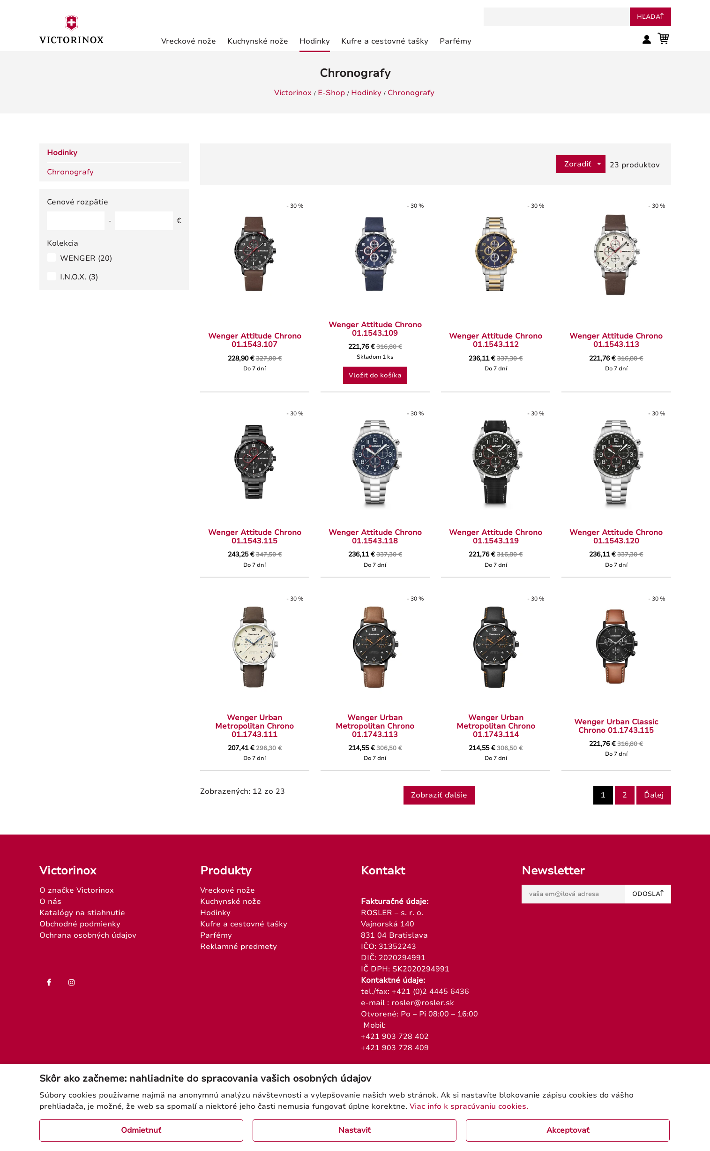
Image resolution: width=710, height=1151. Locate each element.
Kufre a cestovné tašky (243, 924)
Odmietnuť (141, 1130)
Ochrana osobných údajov (87, 935)
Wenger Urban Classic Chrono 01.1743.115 (616, 726)
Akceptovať (568, 1130)
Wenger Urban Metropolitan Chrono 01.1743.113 (375, 726)
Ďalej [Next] (654, 795)
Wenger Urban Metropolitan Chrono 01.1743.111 (254, 726)
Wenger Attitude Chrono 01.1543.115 (254, 536)
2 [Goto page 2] (624, 795)
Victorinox (293, 93)
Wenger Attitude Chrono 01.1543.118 (375, 536)
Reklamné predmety (238, 946)
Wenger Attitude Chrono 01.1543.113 (616, 340)
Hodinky (366, 93)
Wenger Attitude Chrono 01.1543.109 (375, 329)
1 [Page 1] (603, 795)
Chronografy (411, 93)
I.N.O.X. (79, 277)
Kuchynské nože (230, 901)
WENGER (86, 258)
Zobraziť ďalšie (439, 795)
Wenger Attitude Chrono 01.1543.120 (616, 536)
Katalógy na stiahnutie (82, 913)
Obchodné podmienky (79, 924)
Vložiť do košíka (375, 375)
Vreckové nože (227, 890)
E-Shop (331, 93)
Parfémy (216, 935)
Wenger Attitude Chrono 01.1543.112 (495, 340)
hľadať (650, 17)
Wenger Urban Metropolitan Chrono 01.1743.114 (495, 726)
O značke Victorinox (76, 890)
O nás (50, 901)
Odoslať (648, 894)
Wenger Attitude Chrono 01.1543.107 (254, 340)
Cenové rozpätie (77, 202)
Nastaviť (354, 1130)
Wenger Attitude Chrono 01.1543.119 (495, 536)
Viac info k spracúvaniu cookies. (469, 1106)
